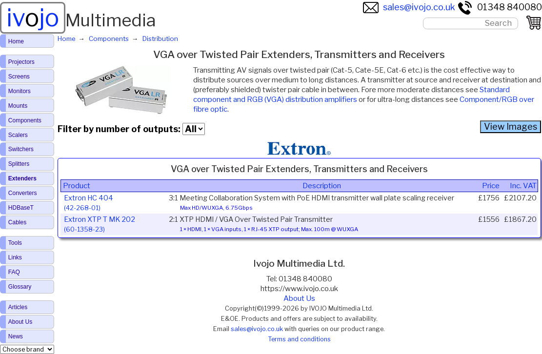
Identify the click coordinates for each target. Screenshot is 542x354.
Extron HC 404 (88, 203)
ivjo (32, 17)
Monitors (19, 91)
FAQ (14, 272)
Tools (15, 242)
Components (24, 120)
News (15, 336)
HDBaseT (21, 207)
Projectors (21, 62)
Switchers (21, 149)
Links (15, 257)
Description (321, 185)
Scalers (18, 135)
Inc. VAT (523, 185)
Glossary (19, 286)
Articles (17, 307)
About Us (299, 298)
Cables (17, 222)
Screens (19, 76)
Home (16, 41)
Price (491, 185)
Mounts (17, 105)
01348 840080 (499, 7)
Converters (22, 193)
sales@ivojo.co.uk (409, 7)
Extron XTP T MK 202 (99, 224)
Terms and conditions (299, 339)
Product (76, 185)
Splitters (18, 163)
